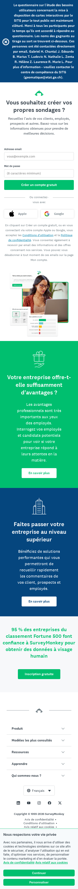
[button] (39, 728)
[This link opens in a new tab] (18, 803)
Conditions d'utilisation (37, 235)
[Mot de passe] (39, 173)
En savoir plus (39, 473)
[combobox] (39, 790)
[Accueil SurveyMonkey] (39, 92)
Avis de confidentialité (19, 862)
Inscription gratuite (39, 674)
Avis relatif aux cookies (51, 862)
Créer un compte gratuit (39, 185)
